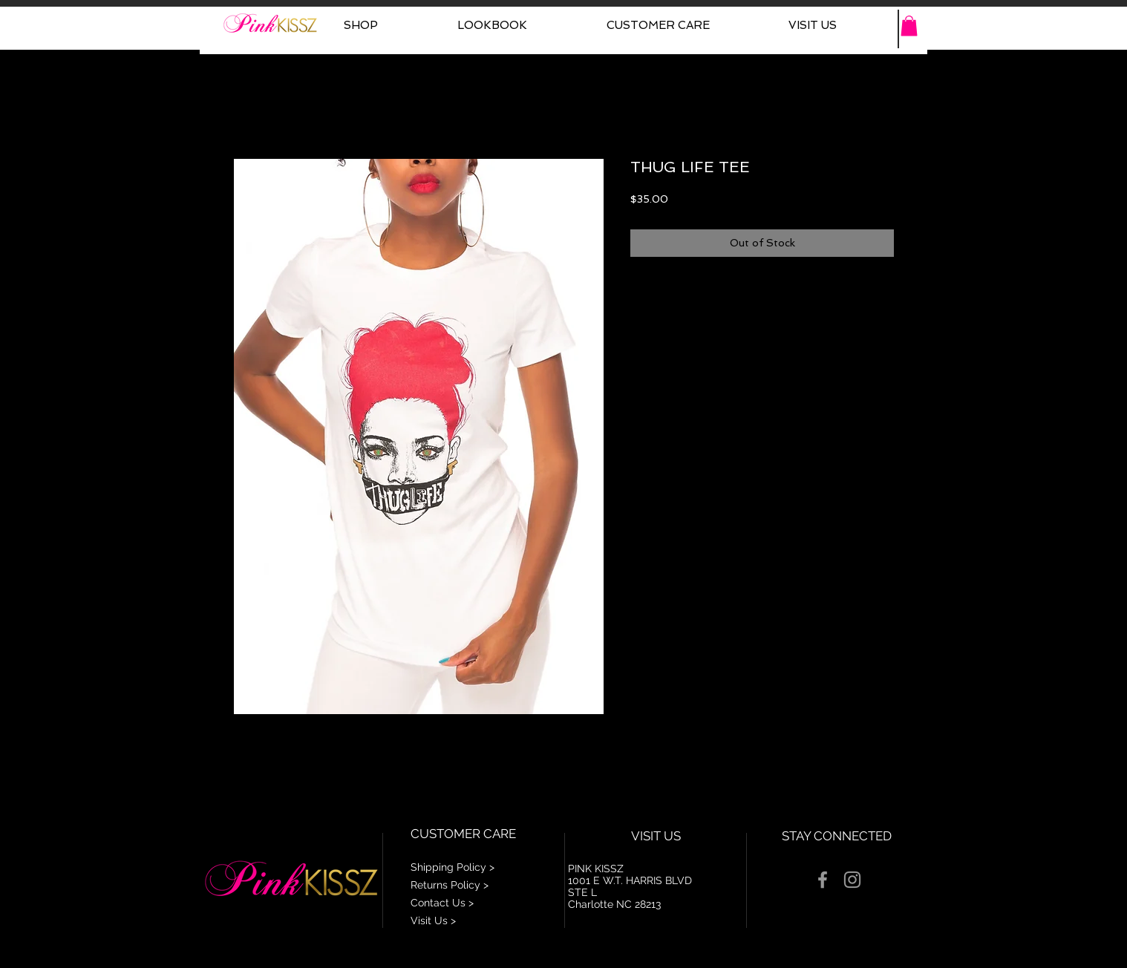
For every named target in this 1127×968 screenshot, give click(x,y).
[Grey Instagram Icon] (852, 880)
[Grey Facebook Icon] (822, 880)
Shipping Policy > (452, 867)
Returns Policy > (450, 885)
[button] (909, 26)
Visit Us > (433, 920)
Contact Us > (442, 903)
